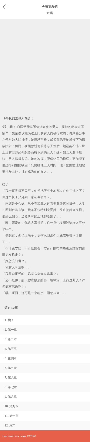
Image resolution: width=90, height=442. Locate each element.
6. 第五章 (10, 368)
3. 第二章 (10, 339)
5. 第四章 (10, 358)
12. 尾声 (9, 425)
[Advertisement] (45, 66)
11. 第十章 (11, 416)
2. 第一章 (10, 329)
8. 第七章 (10, 387)
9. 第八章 (10, 396)
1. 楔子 (9, 320)
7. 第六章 (10, 377)
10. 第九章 (11, 406)
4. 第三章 (10, 348)
